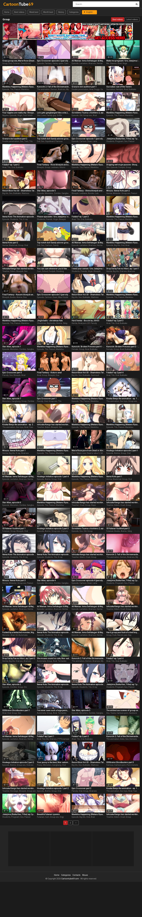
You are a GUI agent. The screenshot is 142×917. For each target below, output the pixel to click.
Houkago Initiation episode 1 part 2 (53, 788)
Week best (33, 12)
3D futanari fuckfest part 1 (14, 528)
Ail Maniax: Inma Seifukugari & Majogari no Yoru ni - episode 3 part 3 (19, 736)
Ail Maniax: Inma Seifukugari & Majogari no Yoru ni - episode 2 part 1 (88, 243)
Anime (19, 297)
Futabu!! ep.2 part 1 (45, 736)
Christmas (41, 323)
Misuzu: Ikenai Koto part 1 (14, 450)
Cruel (82, 505)
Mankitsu (25, 89)
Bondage (14, 791)
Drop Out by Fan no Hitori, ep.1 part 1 (122, 268)
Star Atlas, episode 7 (11, 398)
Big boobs (51, 323)
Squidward (50, 141)
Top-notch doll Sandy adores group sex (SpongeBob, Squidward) (53, 243)
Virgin (19, 115)
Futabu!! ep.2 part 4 (114, 372)
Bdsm (13, 271)
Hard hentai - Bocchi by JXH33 (85, 320)
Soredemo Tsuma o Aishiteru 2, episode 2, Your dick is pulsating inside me (88, 113)
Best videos (19, 12)
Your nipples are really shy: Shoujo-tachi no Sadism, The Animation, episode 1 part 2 (19, 113)
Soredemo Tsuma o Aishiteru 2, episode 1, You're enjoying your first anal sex (88, 528)
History (61, 12)
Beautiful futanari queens (48, 814)
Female (75, 349)
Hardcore (133, 713)
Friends (49, 219)
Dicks (122, 739)
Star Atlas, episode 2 (11, 684)
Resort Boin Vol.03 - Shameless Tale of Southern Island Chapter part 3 (88, 294)
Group (5, 63)
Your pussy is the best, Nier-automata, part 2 (53, 762)
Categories (74, 12)
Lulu (97, 193)
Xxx (108, 713)
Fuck (114, 635)
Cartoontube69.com (70, 879)
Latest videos (132, 19)
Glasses (113, 63)
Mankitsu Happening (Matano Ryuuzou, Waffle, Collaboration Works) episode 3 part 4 (88, 814)
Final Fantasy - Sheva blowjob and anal (88, 191)
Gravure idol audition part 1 (84, 87)
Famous (59, 141)
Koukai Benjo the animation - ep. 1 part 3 (123, 788)
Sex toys (123, 401)
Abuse (85, 875)
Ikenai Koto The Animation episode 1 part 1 (53, 554)
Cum (39, 271)
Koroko (91, 193)
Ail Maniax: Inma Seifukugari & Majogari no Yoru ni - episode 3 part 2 (19, 476)
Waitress (25, 193)
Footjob (121, 167)
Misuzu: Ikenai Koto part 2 (118, 191)
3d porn (103, 453)
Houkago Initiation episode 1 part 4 (53, 476)
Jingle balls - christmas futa (50, 320)
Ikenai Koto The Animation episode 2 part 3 (19, 217)
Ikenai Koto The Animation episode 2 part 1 (53, 632)
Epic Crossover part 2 (81, 788)
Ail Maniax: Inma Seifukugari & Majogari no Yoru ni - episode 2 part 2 (53, 606)
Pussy (39, 765)
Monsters (49, 193)
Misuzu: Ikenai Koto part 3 (14, 580)
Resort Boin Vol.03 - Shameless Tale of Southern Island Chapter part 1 (88, 762)
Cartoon (83, 141)
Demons (133, 739)
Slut (38, 115)
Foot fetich (28, 115)
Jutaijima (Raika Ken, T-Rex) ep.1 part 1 (123, 684)
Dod (10, 63)
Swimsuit (95, 375)
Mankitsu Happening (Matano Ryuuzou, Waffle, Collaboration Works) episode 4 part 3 (88, 398)
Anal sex (92, 63)
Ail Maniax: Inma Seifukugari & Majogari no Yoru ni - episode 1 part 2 (19, 606)
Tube (10, 4)
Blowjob (40, 167)
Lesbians (55, 167)
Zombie (57, 193)
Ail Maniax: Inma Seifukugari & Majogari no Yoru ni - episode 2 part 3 (88, 632)
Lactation (83, 63)
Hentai (99, 63)
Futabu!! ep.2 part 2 (80, 736)
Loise (43, 115)
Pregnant (119, 141)
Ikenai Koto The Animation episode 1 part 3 (53, 684)
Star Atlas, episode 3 (81, 710)
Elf (89, 323)
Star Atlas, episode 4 (46, 580)
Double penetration (80, 89)
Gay (129, 635)
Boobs (13, 297)
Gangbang (66, 193)
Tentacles (62, 661)
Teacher (6, 271)
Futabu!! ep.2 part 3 (114, 320)
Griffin (59, 115)
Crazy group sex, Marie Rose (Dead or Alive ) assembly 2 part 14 (19, 61)
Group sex (87, 115)
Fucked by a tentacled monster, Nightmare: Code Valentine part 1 (19, 632)
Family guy (51, 115)
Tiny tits (45, 739)
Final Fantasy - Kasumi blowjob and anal (19, 294)
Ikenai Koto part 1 (114, 476)
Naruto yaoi (122, 635)
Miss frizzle (63, 297)
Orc (25, 687)
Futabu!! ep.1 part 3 (80, 217)
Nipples (5, 115)
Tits (11, 89)
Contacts (76, 875)
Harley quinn (58, 63)
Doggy (97, 89)
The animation (43, 89)
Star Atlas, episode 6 (11, 502)
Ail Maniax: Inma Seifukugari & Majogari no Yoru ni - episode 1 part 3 (88, 606)
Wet (108, 167)
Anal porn (82, 323)
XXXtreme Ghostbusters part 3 (120, 762)
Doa (25, 297)
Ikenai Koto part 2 (10, 243)
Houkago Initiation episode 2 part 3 (53, 528)
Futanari (16, 63)
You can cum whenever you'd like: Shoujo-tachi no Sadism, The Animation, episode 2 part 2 (53, 268)
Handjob (119, 89)
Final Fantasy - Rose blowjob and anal (53, 165)
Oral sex (123, 271)
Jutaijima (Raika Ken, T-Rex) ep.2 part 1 (123, 580)
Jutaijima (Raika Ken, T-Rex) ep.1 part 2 (123, 139)
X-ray (25, 219)
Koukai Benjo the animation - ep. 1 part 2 (123, 398)
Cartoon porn (122, 713)
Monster (6, 635)
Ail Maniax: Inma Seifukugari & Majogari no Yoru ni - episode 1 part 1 (88, 61)
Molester (117, 193)
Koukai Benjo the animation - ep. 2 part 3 (19, 424)
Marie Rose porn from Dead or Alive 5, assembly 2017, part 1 (88, 450)
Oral (13, 167)
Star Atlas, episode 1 (11, 346)
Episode (40, 63)
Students (110, 141)
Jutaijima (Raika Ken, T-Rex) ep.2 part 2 (19, 814)
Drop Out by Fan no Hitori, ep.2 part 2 (18, 658)
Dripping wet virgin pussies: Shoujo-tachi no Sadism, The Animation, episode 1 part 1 (123, 165)
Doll (38, 141)
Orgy (62, 817)
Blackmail (13, 245)
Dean (89, 141)
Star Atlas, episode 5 (46, 191)
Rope (93, 505)
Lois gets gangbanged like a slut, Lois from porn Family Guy (53, 113)
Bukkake (132, 89)
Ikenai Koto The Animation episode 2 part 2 (19, 554)
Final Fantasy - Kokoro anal (49, 372)
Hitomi (62, 167)
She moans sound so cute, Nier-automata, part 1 (53, 658)
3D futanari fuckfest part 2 (118, 528)
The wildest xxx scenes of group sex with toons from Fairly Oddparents (123, 710)
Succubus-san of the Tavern (119, 87)
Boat (120, 63)
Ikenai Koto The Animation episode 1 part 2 (88, 684)
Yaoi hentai (34, 427)
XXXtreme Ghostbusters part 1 (16, 710)
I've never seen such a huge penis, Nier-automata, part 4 (53, 710)
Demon (54, 89)
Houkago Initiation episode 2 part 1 (122, 450)
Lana (95, 141)
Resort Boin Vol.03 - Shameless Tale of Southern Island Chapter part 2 (19, 191)
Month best (48, 12)
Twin (26, 141)
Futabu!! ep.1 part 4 (114, 658)
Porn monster (133, 765)
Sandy (56, 245)
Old (80, 115)
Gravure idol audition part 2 (14, 139)
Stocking (60, 271)
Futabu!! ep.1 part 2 (10, 165)
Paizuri (17, 89)
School (45, 271)
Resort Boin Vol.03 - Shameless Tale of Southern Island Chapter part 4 (88, 372)
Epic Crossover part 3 (12, 372)
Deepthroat (26, 63)
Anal (91, 89)
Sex (21, 141)
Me (107, 63)
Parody (94, 323)
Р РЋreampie (63, 739)
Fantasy (48, 63)
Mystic (69, 89)
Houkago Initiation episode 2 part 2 (18, 762)
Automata (22, 635)
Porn (74, 453)
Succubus (110, 89)
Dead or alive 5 (93, 453)
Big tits (5, 193)
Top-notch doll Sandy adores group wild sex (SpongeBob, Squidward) (53, 139)
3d (16, 635)
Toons (113, 713)
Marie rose (81, 453)
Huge (125, 63)
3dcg (65, 323)
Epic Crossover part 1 (47, 398)
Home (6, 12)
